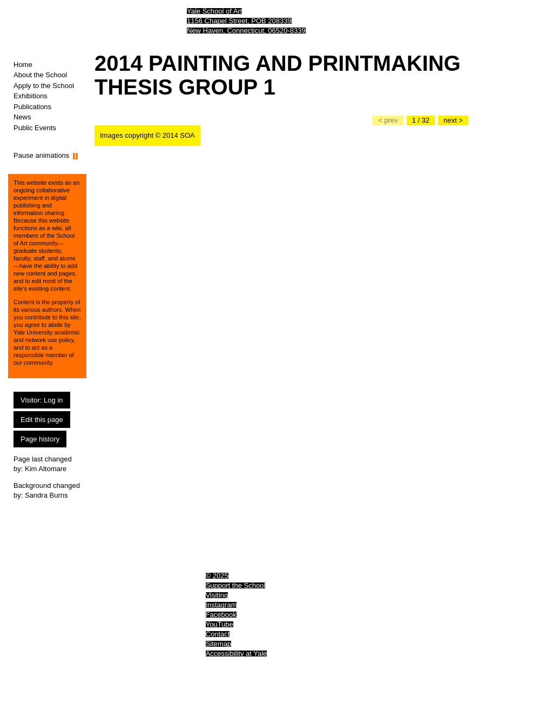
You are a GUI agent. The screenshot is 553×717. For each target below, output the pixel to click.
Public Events (35, 128)
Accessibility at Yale (236, 653)
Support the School (236, 585)
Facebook (221, 615)
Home (23, 65)
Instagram (221, 605)
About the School (40, 75)
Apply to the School (44, 86)
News (22, 117)
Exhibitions (31, 96)
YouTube (219, 624)
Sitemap (219, 644)
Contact (218, 634)
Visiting (217, 595)
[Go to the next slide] (453, 120)
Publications (32, 107)
